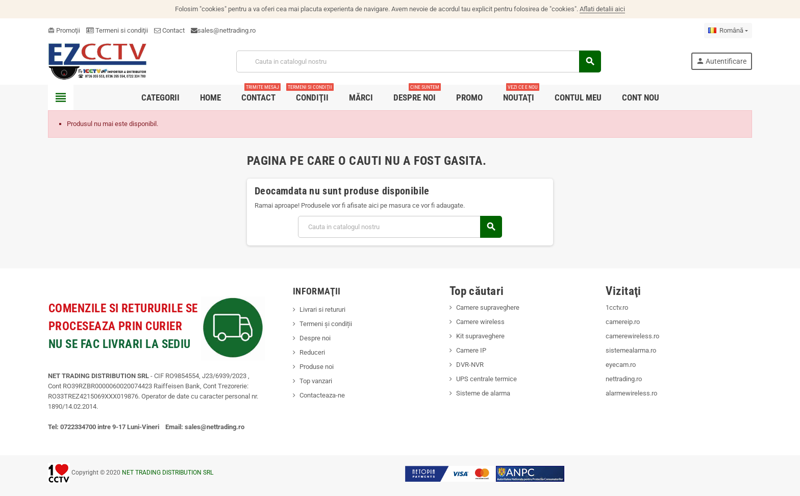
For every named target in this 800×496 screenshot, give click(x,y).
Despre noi (315, 338)
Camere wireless (480, 322)
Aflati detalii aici (602, 9)
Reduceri (312, 352)
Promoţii (64, 30)
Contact (169, 30)
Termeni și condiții (325, 324)
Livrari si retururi (322, 309)
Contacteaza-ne (322, 395)
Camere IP (471, 350)
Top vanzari (315, 381)
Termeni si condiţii (117, 30)
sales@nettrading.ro (226, 30)
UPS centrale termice (486, 379)
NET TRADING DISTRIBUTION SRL (167, 472)
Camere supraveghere (487, 307)
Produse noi (316, 366)
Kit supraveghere (480, 336)
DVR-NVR (470, 364)
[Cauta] (418, 61)
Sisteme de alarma (483, 393)
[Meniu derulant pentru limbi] (728, 30)
